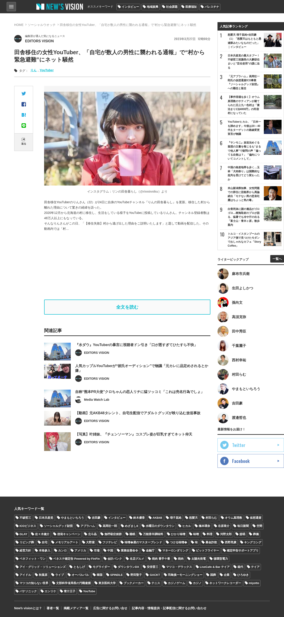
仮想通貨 (255, 517)
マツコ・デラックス (179, 567)
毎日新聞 (243, 526)
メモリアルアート (66, 542)
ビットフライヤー (207, 550)
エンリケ (50, 591)
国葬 (213, 574)
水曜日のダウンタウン (160, 526)
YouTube (89, 591)
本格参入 (44, 550)
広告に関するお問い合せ (110, 608)
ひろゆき (243, 574)
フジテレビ (109, 542)
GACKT (155, 574)
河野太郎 (226, 534)
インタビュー (130, 6)
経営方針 (25, 550)
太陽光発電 (198, 558)
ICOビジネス (28, 526)
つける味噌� (178, 542)
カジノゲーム (176, 583)
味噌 (196, 534)
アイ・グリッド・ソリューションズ (43, 567)
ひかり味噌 (178, 534)
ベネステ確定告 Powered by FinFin (76, 558)
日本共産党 (46, 517)
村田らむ (211, 517)
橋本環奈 (204, 526)
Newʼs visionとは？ (28, 608)
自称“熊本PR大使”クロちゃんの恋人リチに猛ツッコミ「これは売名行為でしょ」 (139, 401)
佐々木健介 (42, 534)
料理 (209, 534)
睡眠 (132, 534)
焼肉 (181, 558)
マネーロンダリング (175, 550)
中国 (110, 550)
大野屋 (90, 542)
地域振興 (152, 6)
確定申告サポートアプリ (243, 550)
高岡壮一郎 (110, 526)
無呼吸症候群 (113, 534)
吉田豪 (96, 517)
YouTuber (47, 70)
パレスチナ (212, 6)
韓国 (99, 574)
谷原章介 (223, 526)
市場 (97, 550)
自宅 (44, 542)
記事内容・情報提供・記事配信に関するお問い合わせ (169, 608)
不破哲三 (25, 517)
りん (33, 70)
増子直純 (175, 517)
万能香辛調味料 (153, 534)
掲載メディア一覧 (76, 608)
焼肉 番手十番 (161, 558)
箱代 (240, 567)
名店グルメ (137, 558)
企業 (226, 574)
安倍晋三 (152, 567)
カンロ (62, 550)
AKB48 (157, 517)
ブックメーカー (133, 583)
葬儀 (256, 534)
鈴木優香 (139, 517)
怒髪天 (193, 517)
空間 (259, 526)
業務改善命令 (129, 550)
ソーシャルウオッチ (42, 25)
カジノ (197, 583)
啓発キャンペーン (68, 534)
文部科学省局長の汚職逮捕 (73, 583)
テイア (255, 567)
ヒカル (186, 526)
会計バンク (115, 558)
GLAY (23, 534)
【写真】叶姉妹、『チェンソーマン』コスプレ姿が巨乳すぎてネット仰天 (133, 444)
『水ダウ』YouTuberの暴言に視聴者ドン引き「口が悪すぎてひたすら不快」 (136, 354)
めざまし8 (131, 526)
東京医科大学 (107, 583)
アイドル (25, 574)
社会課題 (172, 6)
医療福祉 (191, 6)
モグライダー (101, 567)
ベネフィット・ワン (32, 558)
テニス (155, 583)
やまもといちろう (72, 517)
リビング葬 (27, 542)
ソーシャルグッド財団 (58, 526)
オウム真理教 (233, 517)
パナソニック (28, 591)
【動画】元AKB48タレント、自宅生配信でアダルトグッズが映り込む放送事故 (137, 423)
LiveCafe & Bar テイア (215, 567)
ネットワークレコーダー (225, 583)
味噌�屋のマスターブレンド (143, 542)
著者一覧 (53, 608)
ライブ (59, 574)
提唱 (242, 534)
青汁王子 (69, 591)
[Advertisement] (130, 265)
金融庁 (150, 550)
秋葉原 (43, 574)
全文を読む (127, 307)
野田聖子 (136, 574)
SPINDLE (116, 574)
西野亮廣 (230, 542)
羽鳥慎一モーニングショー (185, 574)
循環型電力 (220, 558)
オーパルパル (80, 574)
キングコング (252, 542)
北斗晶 (92, 534)
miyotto (254, 583)
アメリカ (80, 550)
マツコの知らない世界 (34, 583)
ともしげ (79, 567)
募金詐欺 (211, 542)
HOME (19, 25)
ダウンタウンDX (128, 567)
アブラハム (87, 526)
